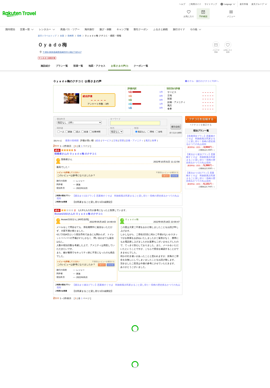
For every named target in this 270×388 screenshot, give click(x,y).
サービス (106, 140)
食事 (154, 140)
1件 (161, 92)
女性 (160, 132)
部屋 (122, 140)
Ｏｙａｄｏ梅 (52, 44)
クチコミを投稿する (201, 119)
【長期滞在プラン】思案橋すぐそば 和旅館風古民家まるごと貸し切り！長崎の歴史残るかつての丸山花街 (200, 140)
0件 (161, 96)
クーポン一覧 (141, 66)
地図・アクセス (97, 66)
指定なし (142, 132)
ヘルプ (182, 4)
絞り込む (175, 126)
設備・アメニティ (135, 140)
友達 (86, 132)
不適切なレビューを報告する (167, 172)
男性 (152, 132)
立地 (115, 140)
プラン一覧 (62, 66)
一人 (62, 132)
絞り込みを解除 (176, 133)
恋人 (78, 132)
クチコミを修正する (201, 124)
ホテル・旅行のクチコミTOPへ (203, 81)
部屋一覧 (78, 66)
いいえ (174, 175)
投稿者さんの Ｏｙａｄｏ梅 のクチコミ (75, 153)
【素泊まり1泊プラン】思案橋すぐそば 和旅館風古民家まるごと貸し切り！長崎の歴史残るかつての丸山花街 (118, 196)
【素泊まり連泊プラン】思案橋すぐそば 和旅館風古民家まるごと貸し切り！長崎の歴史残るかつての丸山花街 (118, 286)
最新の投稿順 (72, 140)
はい (166, 175)
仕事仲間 (96, 132)
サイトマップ (211, 4)
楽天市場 (244, 4)
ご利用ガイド (195, 4)
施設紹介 (45, 66)
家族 (70, 132)
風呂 (148, 140)
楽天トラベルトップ (47, 36)
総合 (98, 140)
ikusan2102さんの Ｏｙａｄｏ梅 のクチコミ (78, 213)
